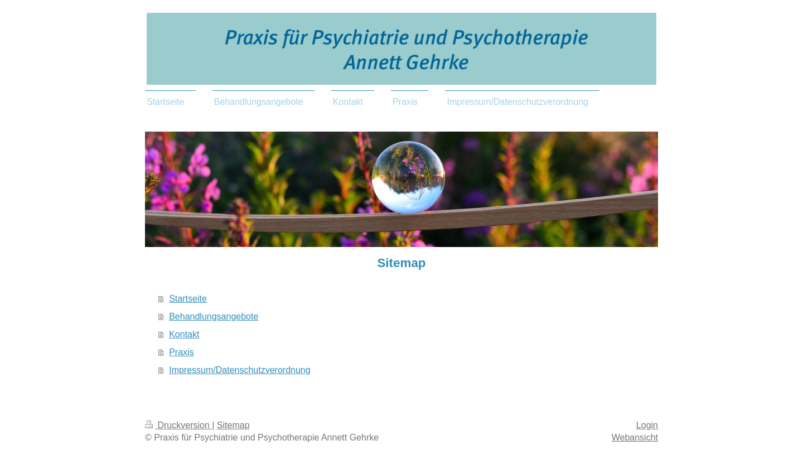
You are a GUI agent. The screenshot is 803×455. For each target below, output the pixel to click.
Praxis (181, 352)
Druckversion (178, 425)
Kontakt (184, 334)
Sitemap (233, 425)
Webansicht (635, 437)
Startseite (188, 298)
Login (647, 425)
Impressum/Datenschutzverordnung (239, 370)
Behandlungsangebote (213, 316)
